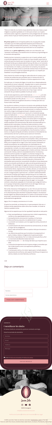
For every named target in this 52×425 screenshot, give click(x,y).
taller (20, 241)
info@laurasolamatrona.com (26, 410)
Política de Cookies (15, 414)
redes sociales (30, 98)
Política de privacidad (15, 357)
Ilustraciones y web (36, 420)
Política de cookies (28, 357)
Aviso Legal (39, 414)
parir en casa (36, 95)
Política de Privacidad (28, 414)
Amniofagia (20, 115)
